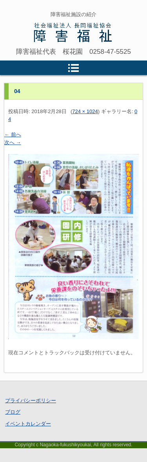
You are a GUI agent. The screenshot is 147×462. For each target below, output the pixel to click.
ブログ (12, 412)
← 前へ (12, 135)
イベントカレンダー (28, 424)
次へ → (12, 142)
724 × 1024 (85, 111)
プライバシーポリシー (30, 400)
